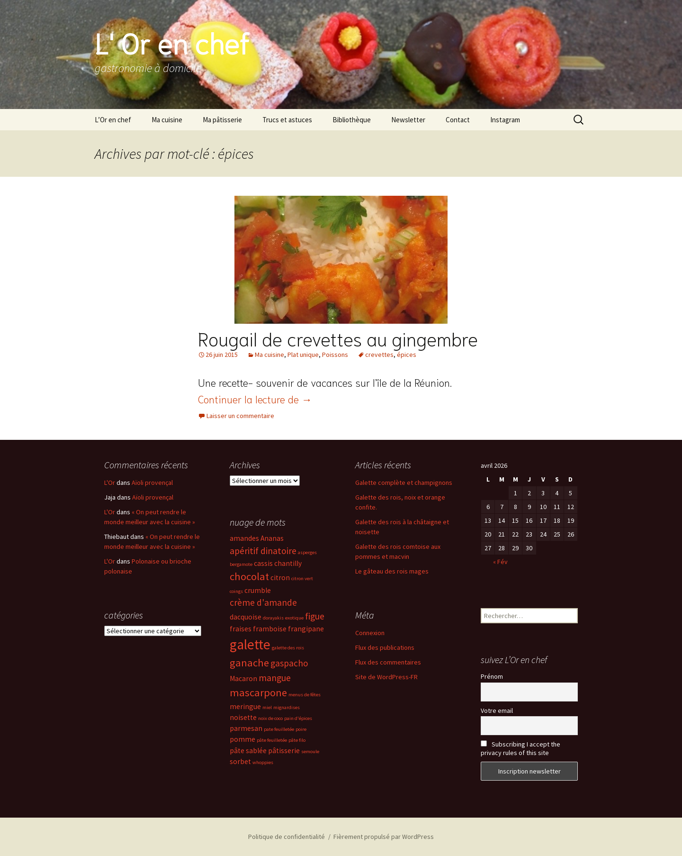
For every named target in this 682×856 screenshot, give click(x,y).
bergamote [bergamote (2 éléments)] (241, 564)
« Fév (500, 561)
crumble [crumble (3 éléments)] (257, 590)
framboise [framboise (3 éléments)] (270, 628)
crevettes (379, 354)
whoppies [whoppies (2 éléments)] (262, 762)
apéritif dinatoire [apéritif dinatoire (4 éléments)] (263, 550)
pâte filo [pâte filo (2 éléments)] (296, 740)
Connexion (370, 632)
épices (406, 354)
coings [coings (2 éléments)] (236, 591)
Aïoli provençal (152, 482)
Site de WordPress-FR (386, 677)
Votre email (497, 710)
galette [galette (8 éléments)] (250, 644)
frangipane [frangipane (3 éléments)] (306, 628)
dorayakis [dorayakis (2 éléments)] (273, 618)
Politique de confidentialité (286, 836)
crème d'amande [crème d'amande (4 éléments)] (263, 602)
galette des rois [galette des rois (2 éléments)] (288, 648)
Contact (458, 119)
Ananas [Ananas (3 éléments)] (272, 538)
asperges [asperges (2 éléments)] (307, 552)
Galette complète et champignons (403, 482)
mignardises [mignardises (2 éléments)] (286, 707)
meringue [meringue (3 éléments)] (245, 706)
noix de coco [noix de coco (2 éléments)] (270, 718)
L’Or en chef (113, 119)
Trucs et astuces (287, 119)
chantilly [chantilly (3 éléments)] (288, 563)
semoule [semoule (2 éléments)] (310, 751)
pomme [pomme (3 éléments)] (242, 739)
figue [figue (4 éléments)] (314, 616)
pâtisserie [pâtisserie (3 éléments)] (284, 750)
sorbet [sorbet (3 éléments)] (240, 761)
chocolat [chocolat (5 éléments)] (249, 576)
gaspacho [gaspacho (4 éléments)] (289, 663)
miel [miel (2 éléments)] (267, 707)
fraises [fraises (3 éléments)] (240, 628)
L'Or (109, 482)
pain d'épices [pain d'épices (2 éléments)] (298, 718)
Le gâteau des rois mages (392, 571)
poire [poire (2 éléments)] (301, 729)
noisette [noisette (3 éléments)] (243, 717)
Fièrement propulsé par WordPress (383, 836)
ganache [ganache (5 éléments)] (249, 662)
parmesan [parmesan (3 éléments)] (246, 728)
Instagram (505, 119)
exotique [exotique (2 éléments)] (294, 618)
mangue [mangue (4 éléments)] (275, 677)
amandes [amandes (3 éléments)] (244, 538)
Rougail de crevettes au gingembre (338, 338)
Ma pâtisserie (222, 119)
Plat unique (303, 354)
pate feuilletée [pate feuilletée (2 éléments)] (279, 729)
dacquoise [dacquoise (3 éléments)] (245, 616)
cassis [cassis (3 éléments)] (263, 563)
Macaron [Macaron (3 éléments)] (243, 678)
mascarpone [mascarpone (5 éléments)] (258, 692)
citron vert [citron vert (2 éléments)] (302, 578)
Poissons (335, 354)
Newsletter (408, 119)
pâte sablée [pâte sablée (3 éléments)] (248, 750)
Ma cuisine (167, 119)
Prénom (492, 676)
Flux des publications (384, 647)
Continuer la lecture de (255, 398)
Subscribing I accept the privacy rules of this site (520, 748)
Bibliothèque (351, 119)
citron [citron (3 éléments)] (280, 577)
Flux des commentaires (388, 662)
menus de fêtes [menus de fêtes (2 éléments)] (304, 695)
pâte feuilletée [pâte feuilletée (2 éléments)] (272, 740)
